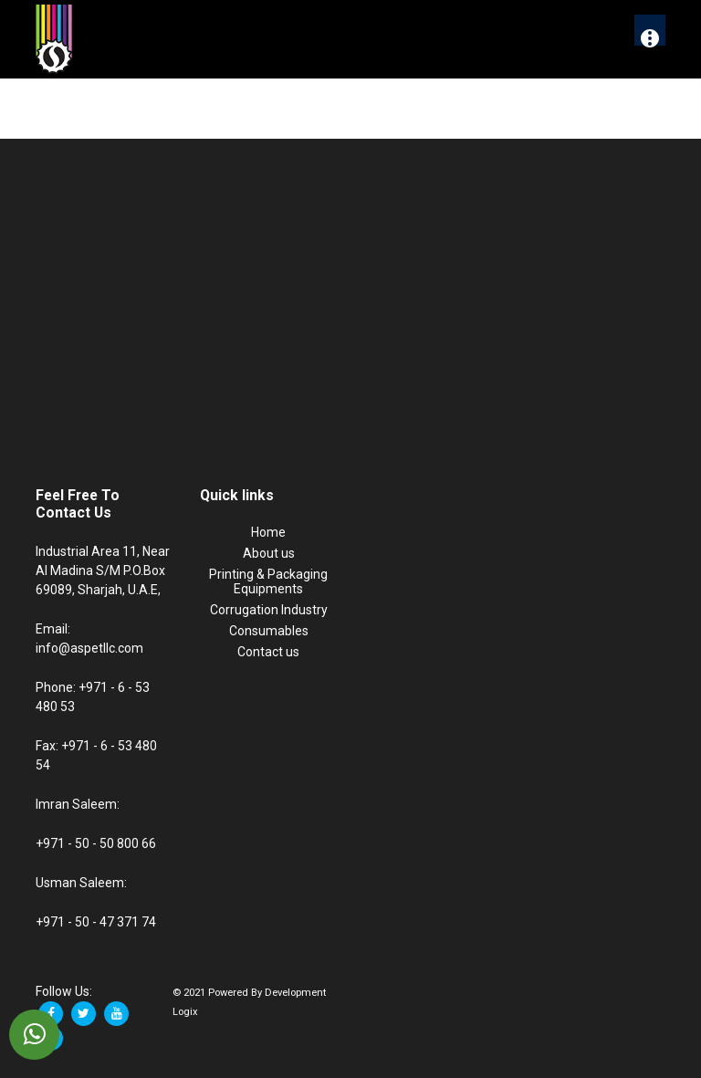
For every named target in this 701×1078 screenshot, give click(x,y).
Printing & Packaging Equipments (268, 582)
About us (269, 553)
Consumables (269, 630)
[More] (649, 30)
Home (268, 532)
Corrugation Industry (269, 609)
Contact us (268, 651)
